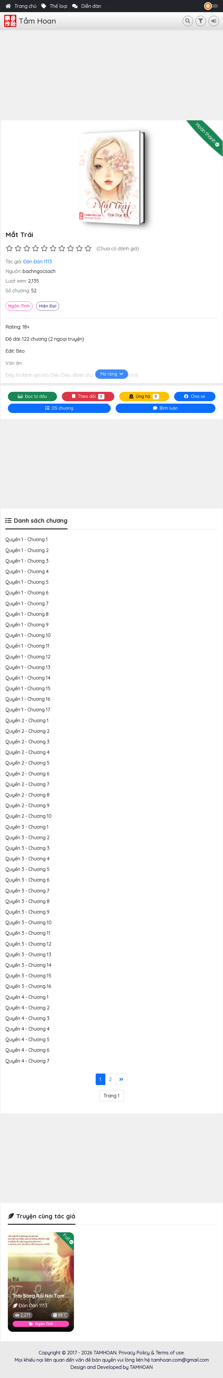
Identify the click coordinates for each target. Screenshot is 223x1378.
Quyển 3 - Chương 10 (28, 922)
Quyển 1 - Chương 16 (27, 699)
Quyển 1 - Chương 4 (27, 571)
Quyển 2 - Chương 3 (27, 742)
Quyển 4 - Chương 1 (27, 997)
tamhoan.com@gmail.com (180, 1360)
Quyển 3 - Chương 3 (27, 848)
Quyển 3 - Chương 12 (28, 944)
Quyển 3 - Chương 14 (28, 965)
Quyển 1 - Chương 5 (27, 582)
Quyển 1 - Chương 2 (27, 550)
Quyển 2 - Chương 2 (27, 731)
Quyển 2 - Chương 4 (27, 752)
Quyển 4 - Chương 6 (27, 1050)
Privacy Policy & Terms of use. (152, 1353)
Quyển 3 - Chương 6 (27, 880)
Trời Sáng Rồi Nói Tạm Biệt (44, 1296)
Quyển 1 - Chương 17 (27, 710)
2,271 (22, 1315)
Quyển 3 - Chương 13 (28, 954)
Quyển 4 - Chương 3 (27, 1018)
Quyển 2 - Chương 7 (27, 784)
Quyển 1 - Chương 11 (27, 646)
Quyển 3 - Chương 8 (27, 901)
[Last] (121, 1079)
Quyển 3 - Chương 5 (27, 869)
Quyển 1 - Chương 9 (27, 625)
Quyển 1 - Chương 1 (26, 539)
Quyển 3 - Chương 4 (27, 859)
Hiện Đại (47, 306)
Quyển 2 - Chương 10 (28, 816)
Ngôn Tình (19, 306)
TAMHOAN (105, 1353)
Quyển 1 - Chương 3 (27, 561)
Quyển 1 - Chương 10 (28, 635)
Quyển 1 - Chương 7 (26, 603)
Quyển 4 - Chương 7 (27, 1061)
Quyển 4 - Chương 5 (27, 1039)
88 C (60, 1315)
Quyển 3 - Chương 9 (27, 912)
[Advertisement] (111, 75)
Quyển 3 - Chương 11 (27, 933)
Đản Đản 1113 (37, 261)
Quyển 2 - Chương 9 (27, 805)
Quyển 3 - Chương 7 (27, 891)
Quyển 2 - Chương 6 (27, 774)
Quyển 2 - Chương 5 (27, 763)
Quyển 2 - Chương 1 (27, 720)
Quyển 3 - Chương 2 (27, 837)
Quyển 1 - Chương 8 (27, 614)
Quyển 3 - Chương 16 (28, 986)
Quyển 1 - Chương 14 (27, 678)
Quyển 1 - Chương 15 (27, 688)
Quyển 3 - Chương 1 (27, 827)
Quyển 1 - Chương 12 (27, 657)
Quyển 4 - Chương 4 (27, 1029)
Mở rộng (111, 374)
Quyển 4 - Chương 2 (27, 1008)
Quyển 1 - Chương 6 (27, 593)
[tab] (59, 408)
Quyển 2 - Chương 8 (27, 795)
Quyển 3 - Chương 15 (28, 976)
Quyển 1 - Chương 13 (27, 667)
